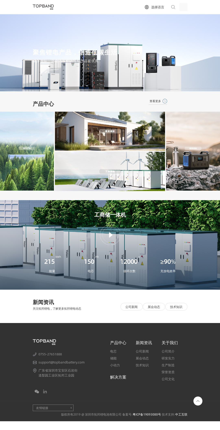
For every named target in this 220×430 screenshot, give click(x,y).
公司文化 (168, 387)
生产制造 (168, 373)
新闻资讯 (144, 351)
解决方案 (118, 385)
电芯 (113, 360)
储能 (113, 367)
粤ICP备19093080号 (147, 423)
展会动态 (154, 315)
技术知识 (176, 315)
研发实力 (168, 367)
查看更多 (155, 101)
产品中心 (118, 351)
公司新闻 (131, 315)
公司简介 (168, 360)
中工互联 (181, 423)
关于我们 (170, 351)
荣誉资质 (168, 380)
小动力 (115, 373)
